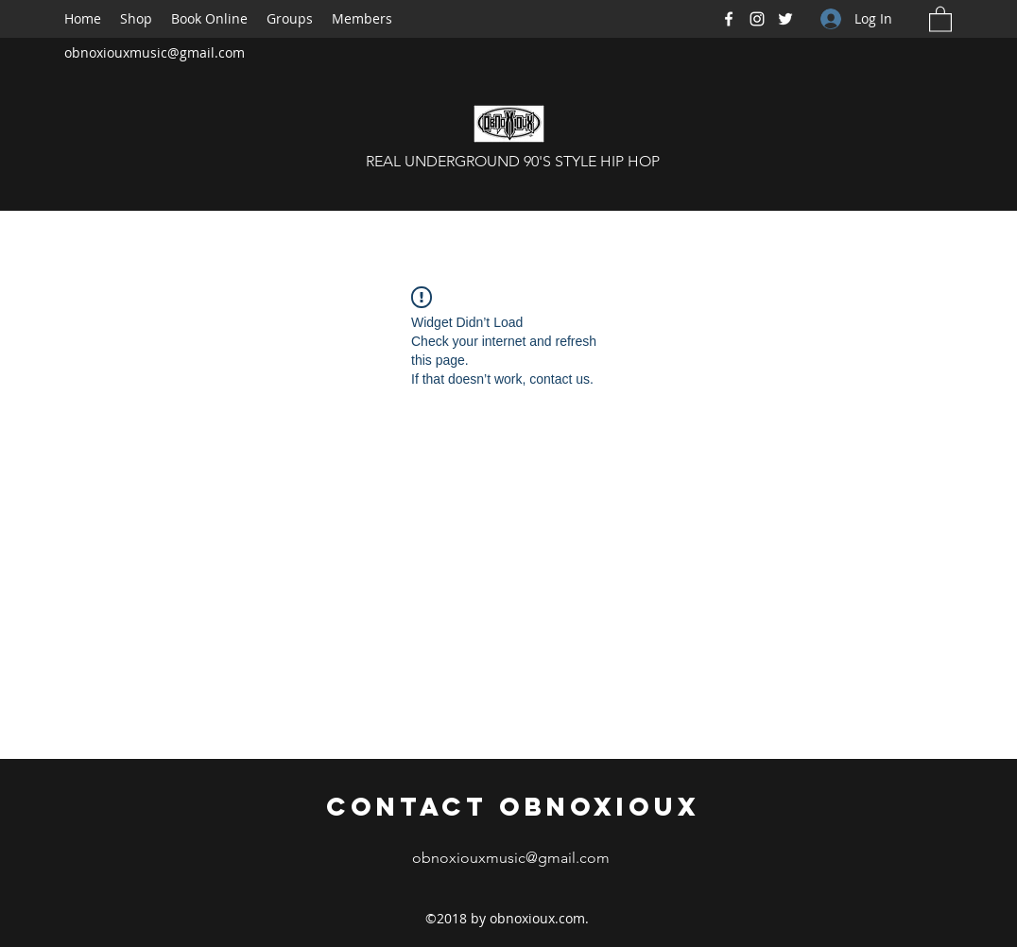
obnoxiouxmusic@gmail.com (154, 52)
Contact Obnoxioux (513, 806)
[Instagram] (757, 18)
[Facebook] (728, 18)
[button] (940, 18)
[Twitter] (785, 18)
